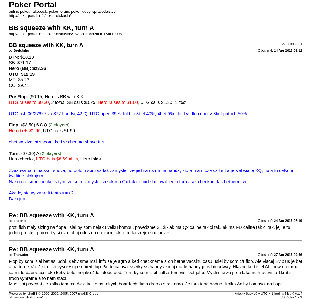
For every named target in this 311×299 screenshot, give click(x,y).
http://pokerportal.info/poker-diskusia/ (40, 16)
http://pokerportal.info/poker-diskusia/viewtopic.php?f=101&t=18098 (65, 34)
